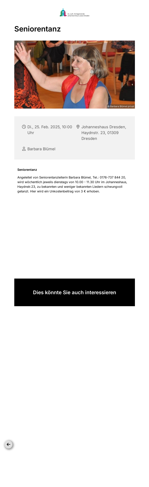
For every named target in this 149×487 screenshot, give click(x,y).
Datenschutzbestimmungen (73, 472)
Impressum (101, 472)
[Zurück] (8, 444)
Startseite (47, 472)
